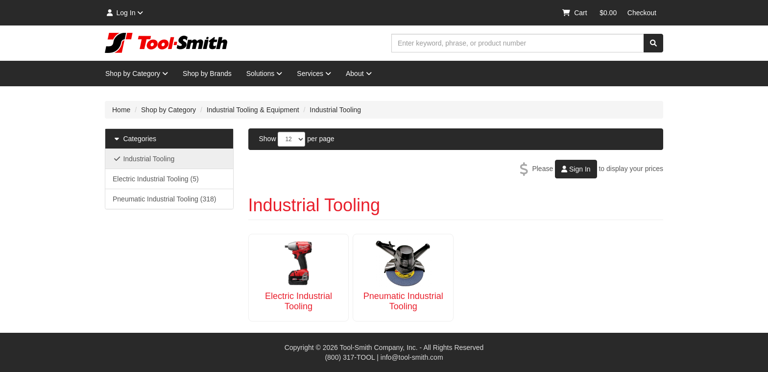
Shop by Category (136, 73)
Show (267, 139)
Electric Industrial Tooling (298, 301)
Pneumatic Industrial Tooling (403, 301)
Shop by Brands (207, 73)
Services (314, 73)
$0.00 (608, 13)
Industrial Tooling (335, 110)
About (359, 73)
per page (320, 139)
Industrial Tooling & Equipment (253, 110)
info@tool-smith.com (412, 357)
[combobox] (517, 43)
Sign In (575, 169)
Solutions (264, 73)
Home (121, 110)
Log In (124, 13)
